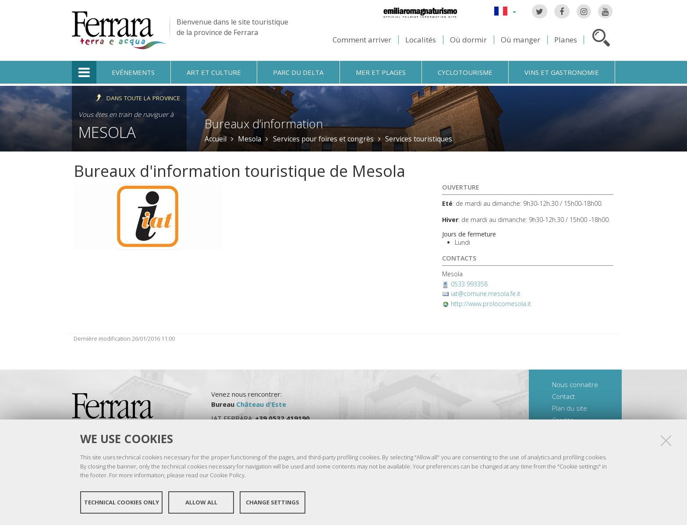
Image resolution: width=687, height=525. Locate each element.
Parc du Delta (298, 72)
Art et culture (214, 72)
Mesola (107, 132)
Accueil (216, 139)
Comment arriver (362, 40)
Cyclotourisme (465, 72)
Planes (565, 40)
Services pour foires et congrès (323, 139)
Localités (420, 40)
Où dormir (468, 40)
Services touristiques (418, 139)
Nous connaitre (575, 384)
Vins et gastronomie (561, 72)
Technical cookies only (121, 502)
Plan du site (569, 408)
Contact (563, 396)
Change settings (272, 502)
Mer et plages (381, 72)
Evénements (133, 72)
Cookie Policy (227, 475)
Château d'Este (261, 404)
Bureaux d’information (264, 124)
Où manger (520, 40)
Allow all (201, 502)
